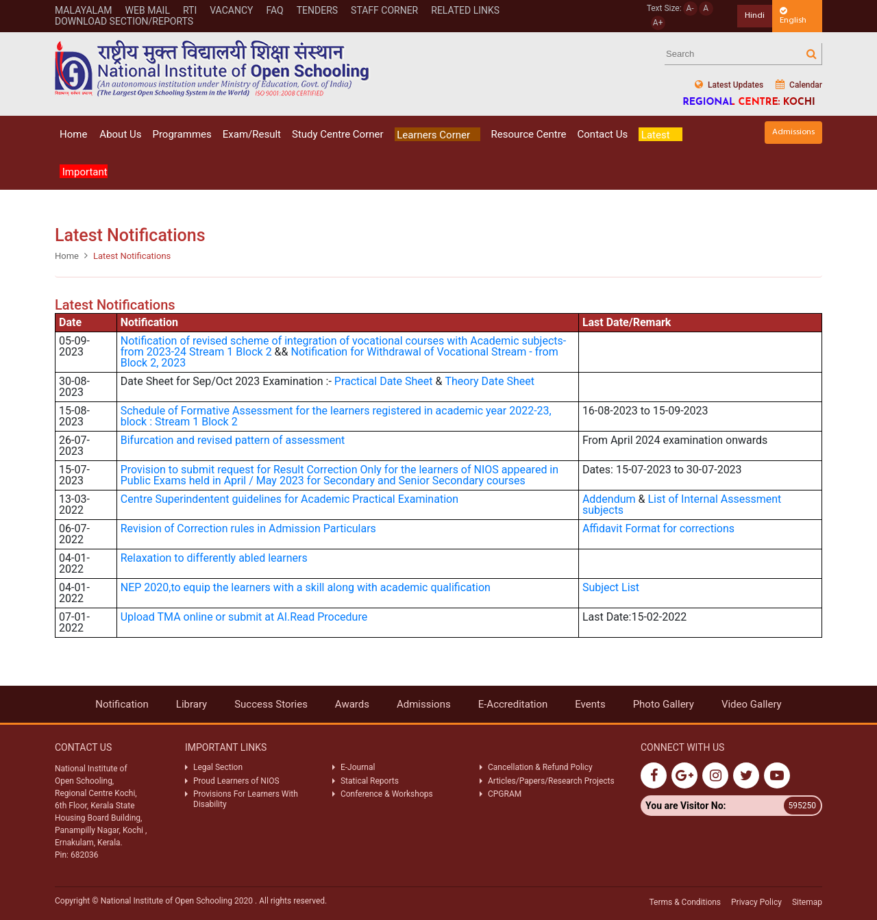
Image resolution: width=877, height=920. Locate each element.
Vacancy (231, 10)
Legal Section (218, 767)
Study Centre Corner (338, 134)
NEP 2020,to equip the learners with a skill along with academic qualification (306, 587)
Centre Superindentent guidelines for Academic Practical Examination (289, 499)
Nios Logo (212, 68)
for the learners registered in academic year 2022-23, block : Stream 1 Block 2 (336, 416)
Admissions (793, 131)
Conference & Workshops (387, 794)
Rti (190, 10)
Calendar (799, 84)
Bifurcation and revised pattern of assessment (233, 440)
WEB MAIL (147, 10)
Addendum (609, 499)
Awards (352, 704)
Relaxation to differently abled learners (214, 557)
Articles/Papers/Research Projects (551, 781)
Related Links (465, 10)
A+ (658, 22)
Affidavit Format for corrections (658, 528)
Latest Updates (729, 84)
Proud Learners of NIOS (236, 781)
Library (191, 704)
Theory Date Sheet (490, 381)
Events (590, 704)
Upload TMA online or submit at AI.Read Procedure (244, 616)
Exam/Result (252, 134)
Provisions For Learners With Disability (245, 798)
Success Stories (271, 704)
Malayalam (83, 10)
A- (690, 8)
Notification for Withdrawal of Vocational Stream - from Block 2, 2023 (339, 357)
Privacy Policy (756, 902)
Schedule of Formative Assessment (207, 410)
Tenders (317, 10)
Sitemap (807, 902)
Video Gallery (751, 704)
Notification (122, 704)
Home (73, 134)
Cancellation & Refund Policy (540, 767)
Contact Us (603, 134)
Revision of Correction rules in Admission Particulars (248, 528)
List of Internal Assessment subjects (681, 505)
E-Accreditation (513, 704)
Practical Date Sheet (383, 381)
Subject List (610, 587)
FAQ (274, 10)
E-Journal (358, 767)
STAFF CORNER (384, 10)
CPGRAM (505, 794)
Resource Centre (529, 134)
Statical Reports (370, 781)
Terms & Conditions (685, 902)
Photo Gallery (663, 704)
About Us (120, 134)
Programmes (181, 134)
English (793, 16)
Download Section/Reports (124, 21)
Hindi (755, 15)
